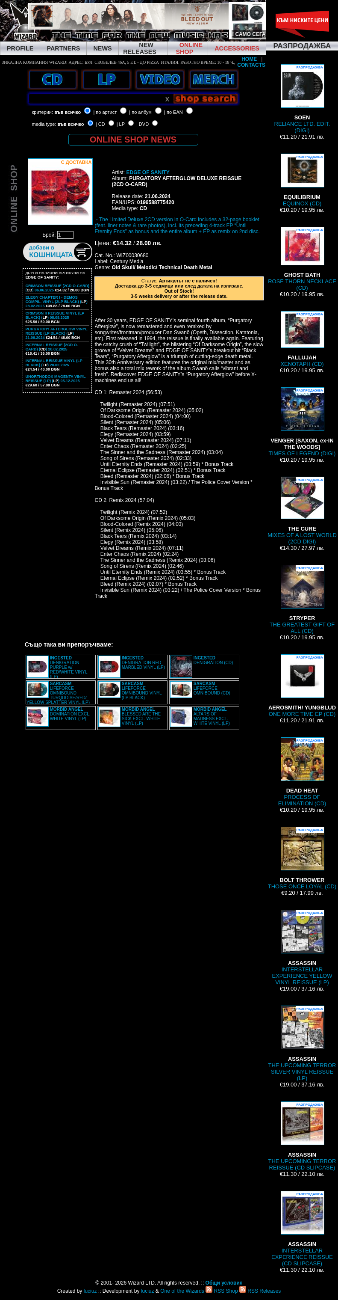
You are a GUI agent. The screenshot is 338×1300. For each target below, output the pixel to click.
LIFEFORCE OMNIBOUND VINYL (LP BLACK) (142, 690)
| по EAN (173, 112)
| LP (121, 124)
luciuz (90, 1291)
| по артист (105, 112)
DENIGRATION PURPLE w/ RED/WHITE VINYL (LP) (68, 667)
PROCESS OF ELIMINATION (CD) (302, 772)
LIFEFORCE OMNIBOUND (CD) (212, 688)
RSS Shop (222, 1291)
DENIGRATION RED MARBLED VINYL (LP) (143, 663)
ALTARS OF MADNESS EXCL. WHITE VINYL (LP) (212, 716)
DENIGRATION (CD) (213, 660)
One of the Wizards (182, 1291)
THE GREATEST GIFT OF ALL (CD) (302, 599)
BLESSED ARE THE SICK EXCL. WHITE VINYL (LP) (141, 716)
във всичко (67, 112)
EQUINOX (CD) (302, 180)
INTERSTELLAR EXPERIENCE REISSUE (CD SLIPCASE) (302, 1229)
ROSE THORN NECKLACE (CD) (302, 259)
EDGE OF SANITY (147, 172)
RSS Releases (260, 1291)
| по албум (140, 112)
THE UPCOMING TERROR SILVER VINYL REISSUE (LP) (302, 1043)
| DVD (142, 124)
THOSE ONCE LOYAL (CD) (302, 858)
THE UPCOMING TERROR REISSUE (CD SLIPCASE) (302, 1136)
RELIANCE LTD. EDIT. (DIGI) (302, 99)
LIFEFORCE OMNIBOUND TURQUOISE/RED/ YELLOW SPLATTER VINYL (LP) (58, 693)
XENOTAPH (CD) (301, 339)
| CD (100, 124)
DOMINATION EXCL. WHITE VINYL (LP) (70, 714)
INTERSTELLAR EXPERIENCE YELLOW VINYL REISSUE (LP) (302, 947)
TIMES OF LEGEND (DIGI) (302, 422)
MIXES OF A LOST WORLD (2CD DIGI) (302, 511)
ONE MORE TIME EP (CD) (302, 685)
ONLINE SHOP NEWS (133, 139)
